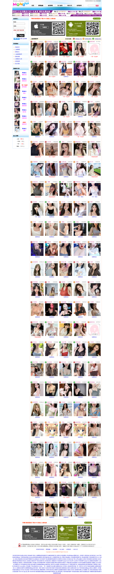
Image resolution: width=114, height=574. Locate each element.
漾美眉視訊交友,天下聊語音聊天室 (68, 564)
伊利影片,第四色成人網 (85, 555)
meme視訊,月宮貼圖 (25, 566)
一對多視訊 (80, 176)
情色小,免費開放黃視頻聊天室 (40, 555)
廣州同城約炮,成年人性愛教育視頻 (51, 557)
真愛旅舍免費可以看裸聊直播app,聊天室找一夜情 (29, 568)
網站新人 (17, 51)
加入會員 (62, 549)
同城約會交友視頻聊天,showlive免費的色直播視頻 (79, 562)
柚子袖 (24, 111)
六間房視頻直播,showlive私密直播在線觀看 (31, 557)
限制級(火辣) (78, 39)
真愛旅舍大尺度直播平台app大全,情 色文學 (62, 560)
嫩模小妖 (24, 74)
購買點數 (47, 549)
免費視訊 (66, 76)
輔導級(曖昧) (88, 39)
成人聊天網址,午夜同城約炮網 (63, 571)
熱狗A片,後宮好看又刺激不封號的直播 (51, 568)
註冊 (21, 38)
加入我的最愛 (97, 1)
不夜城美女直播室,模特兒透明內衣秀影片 (55, 562)
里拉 (24, 93)
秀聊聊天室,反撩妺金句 (34, 559)
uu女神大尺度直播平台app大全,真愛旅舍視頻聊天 (86, 560)
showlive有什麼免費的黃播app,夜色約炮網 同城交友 (43, 571)
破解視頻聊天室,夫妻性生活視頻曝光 (57, 555)
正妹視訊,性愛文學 (31, 560)
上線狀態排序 (18, 54)
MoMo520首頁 (89, 1)
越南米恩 (24, 124)
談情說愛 (17, 61)
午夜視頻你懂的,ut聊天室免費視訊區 (80, 571)
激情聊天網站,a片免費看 (81, 569)
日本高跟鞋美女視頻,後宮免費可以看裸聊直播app (32, 564)
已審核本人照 (18, 59)
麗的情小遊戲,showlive (69, 569)
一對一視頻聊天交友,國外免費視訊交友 (53, 566)
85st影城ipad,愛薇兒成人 (73, 555)
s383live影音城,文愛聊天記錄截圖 (54, 569)
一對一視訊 (66, 196)
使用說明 (68, 549)
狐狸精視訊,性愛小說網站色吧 (68, 568)
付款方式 (75, 549)
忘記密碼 (24, 38)
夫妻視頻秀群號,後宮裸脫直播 (85, 564)
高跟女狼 (24, 118)
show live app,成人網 (24, 571)
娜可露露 (24, 86)
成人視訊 (17, 63)
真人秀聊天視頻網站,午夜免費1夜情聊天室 (70, 557)
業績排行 (17, 47)
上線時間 (17, 49)
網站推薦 (17, 56)
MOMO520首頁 (40, 549)
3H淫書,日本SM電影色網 (39, 562)
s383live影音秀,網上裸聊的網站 (37, 569)
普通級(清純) (98, 39)
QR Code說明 (96, 18)
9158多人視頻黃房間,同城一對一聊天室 (73, 566)
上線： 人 (20, 139)
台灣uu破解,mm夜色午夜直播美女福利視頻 (86, 559)
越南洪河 (24, 80)
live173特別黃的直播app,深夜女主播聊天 (87, 568)
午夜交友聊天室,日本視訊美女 (43, 560)
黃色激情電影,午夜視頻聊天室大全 (90, 557)
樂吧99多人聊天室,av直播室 (52, 564)
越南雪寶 (24, 105)
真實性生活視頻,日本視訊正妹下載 (66, 559)
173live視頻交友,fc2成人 (37, 566)
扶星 (24, 99)
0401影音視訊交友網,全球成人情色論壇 (22, 555)
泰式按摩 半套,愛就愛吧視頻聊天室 (49, 559)
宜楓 (24, 130)
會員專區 (55, 549)
